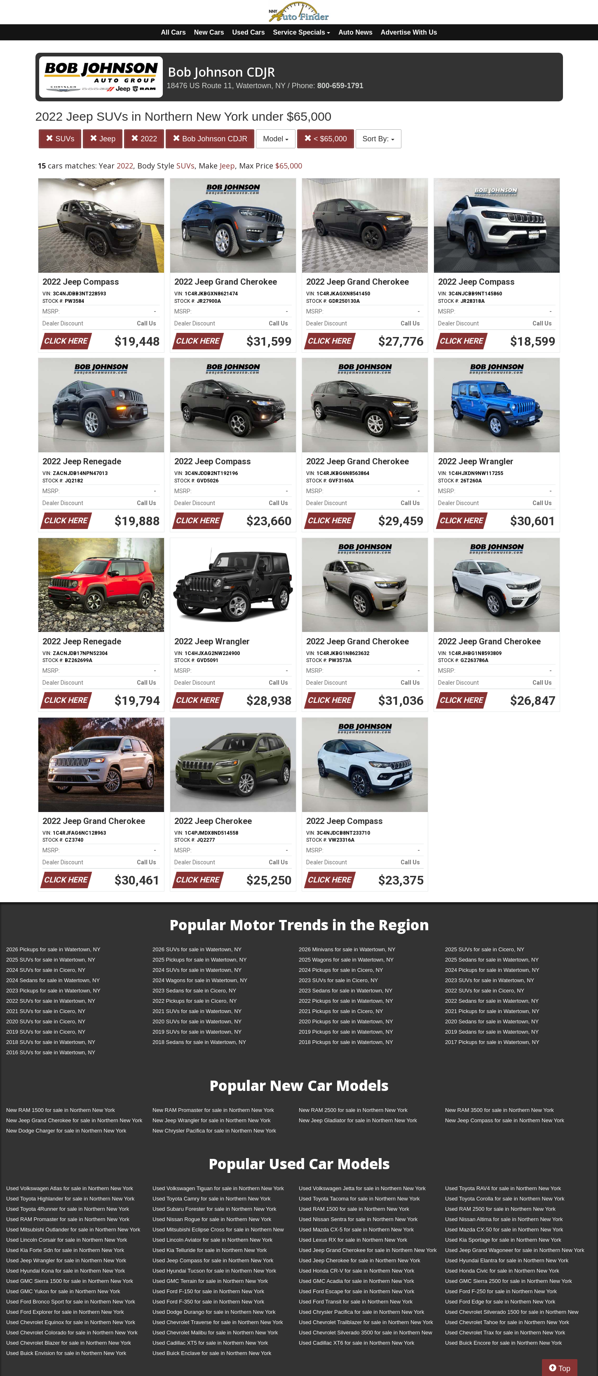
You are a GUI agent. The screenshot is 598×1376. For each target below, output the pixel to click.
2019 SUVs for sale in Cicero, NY (45, 1032)
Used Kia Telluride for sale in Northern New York (209, 1250)
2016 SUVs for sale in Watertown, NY (50, 1052)
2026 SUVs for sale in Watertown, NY (197, 949)
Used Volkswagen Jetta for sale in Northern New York (362, 1188)
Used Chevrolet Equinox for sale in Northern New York (70, 1322)
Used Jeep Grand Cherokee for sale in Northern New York (368, 1250)
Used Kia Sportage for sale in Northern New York (503, 1240)
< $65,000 (325, 138)
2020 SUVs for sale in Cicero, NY (45, 1021)
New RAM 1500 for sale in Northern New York (60, 1110)
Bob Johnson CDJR (210, 138)
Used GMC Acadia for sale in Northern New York (356, 1281)
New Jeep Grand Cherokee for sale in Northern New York (74, 1120)
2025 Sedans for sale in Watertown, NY (492, 960)
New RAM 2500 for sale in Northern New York (353, 1110)
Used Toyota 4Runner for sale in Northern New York (67, 1209)
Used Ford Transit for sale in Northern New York (356, 1302)
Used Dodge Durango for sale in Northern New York (213, 1312)
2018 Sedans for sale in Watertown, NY (199, 1042)
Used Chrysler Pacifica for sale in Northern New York (361, 1312)
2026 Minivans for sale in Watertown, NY (347, 949)
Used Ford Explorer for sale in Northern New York (65, 1312)
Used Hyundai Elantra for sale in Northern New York (506, 1260)
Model (275, 139)
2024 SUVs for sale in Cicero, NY (45, 970)
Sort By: (378, 139)
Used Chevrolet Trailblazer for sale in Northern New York (366, 1322)
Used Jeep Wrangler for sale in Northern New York (66, 1260)
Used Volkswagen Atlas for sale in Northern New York (69, 1188)
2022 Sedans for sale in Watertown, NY (492, 1001)
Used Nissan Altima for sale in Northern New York (504, 1219)
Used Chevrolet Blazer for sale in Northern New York (68, 1343)
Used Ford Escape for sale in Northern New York (356, 1291)
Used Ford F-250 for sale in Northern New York (501, 1291)
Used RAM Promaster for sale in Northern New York (67, 1219)
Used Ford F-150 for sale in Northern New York (208, 1291)
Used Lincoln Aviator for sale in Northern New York (212, 1240)
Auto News (355, 32)
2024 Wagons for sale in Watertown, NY (199, 980)
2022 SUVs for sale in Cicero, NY (484, 991)
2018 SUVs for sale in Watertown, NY (50, 1042)
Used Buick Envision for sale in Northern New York (66, 1353)
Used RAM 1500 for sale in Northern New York (354, 1209)
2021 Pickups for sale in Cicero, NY (341, 1011)
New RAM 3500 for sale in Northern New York (499, 1110)
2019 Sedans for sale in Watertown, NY (492, 1032)
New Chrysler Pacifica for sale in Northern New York (214, 1131)
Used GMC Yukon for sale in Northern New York (63, 1291)
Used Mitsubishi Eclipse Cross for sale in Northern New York (218, 1231)
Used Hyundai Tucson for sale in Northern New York (214, 1271)
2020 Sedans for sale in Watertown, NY (492, 1021)
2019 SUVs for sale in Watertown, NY (197, 1032)
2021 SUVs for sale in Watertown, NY (197, 1011)
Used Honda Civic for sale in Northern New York (502, 1271)
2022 (144, 138)
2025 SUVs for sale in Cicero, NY (484, 949)
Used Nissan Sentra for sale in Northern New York (358, 1219)
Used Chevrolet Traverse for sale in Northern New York (217, 1322)
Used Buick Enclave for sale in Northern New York (211, 1353)
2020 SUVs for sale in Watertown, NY (197, 1021)
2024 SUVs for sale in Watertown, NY (197, 970)
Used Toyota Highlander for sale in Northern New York (70, 1199)
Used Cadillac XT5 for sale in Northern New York (210, 1343)
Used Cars (248, 32)
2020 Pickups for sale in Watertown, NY (346, 1021)
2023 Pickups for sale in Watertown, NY (53, 991)
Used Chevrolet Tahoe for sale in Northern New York (507, 1322)
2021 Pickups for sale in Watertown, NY (492, 1011)
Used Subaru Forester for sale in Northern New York (214, 1209)
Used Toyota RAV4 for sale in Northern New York (503, 1188)
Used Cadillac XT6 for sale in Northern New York (356, 1343)
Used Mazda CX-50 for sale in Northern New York (504, 1229)
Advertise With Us (409, 32)
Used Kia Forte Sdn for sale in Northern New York (65, 1250)
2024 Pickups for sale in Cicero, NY (341, 970)
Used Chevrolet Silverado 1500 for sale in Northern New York (512, 1313)
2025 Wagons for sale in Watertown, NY (346, 960)
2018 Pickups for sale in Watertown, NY (346, 1042)
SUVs (60, 138)
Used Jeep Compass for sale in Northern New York (212, 1260)
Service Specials (302, 32)
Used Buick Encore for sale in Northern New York (503, 1343)
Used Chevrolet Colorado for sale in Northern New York (72, 1332)
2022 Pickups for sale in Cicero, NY (194, 1001)
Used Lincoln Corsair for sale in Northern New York (66, 1240)
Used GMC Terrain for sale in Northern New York (210, 1281)
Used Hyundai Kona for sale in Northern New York (65, 1271)
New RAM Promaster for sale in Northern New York (213, 1110)
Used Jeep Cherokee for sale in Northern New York (359, 1260)
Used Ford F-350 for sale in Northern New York (208, 1302)
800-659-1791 (340, 86)
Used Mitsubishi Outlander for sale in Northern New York (73, 1229)
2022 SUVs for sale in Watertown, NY (50, 1001)
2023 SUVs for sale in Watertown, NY (489, 980)
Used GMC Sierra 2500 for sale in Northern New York (508, 1281)
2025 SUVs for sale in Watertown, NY (50, 960)
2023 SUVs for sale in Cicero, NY (338, 980)
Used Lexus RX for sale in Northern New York (353, 1240)
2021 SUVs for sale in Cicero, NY (45, 1011)
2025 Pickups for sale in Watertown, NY (199, 960)
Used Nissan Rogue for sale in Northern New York (211, 1219)
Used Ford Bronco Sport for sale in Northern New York (70, 1302)
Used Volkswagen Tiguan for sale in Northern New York (218, 1188)
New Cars (209, 32)
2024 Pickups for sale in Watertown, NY (492, 970)
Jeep (102, 138)
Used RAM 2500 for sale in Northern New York (500, 1209)
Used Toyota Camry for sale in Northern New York (211, 1199)
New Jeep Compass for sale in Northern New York (504, 1120)
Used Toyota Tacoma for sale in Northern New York (359, 1199)
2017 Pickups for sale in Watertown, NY (492, 1042)
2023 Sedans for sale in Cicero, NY (194, 991)
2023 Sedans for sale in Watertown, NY (345, 991)
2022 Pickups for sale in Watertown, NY (346, 1001)
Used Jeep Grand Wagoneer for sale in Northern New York (514, 1250)
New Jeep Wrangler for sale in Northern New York (211, 1120)
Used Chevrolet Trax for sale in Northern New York (505, 1332)
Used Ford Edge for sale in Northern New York (500, 1302)
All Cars (173, 32)
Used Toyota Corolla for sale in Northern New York (505, 1199)
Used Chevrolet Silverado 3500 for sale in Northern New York (365, 1334)
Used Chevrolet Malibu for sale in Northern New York (215, 1332)
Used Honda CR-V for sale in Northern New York (356, 1271)
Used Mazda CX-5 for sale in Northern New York (356, 1229)
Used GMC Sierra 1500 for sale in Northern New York (69, 1281)
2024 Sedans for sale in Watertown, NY (53, 980)
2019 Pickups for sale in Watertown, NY (346, 1032)
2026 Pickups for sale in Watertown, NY (53, 949)
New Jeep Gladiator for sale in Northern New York (358, 1120)
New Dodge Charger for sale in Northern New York (66, 1131)
